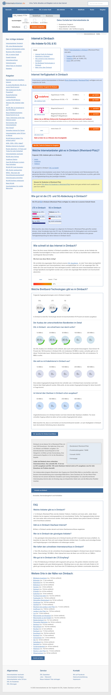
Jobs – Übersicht (45, 677)
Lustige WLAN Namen (13, 100)
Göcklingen (36, 602)
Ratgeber (9, 68)
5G (41, 202)
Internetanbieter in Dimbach (79, 50)
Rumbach (36, 635)
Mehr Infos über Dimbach (43, 67)
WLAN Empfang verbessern (15, 180)
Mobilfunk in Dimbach (42, 56)
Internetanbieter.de (89, 34)
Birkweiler (36, 580)
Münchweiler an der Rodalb (42, 618)
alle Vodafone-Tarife (39, 101)
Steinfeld (36, 644)
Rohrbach (36, 631)
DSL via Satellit (54, 168)
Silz (34, 640)
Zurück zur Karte (38, 658)
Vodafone (69, 58)
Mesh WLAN (10, 183)
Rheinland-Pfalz (83, 80)
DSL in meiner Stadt (12, 54)
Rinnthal (36, 629)
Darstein (36, 587)
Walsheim (36, 649)
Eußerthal (36, 594)
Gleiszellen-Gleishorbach (41, 600)
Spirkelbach (37, 642)
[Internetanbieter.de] (14, 3)
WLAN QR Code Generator (14, 167)
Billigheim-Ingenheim (40, 578)
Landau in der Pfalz (39, 611)
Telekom (69, 56)
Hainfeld (36, 604)
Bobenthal (36, 582)
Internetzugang (11, 63)
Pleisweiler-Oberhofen (40, 622)
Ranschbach (37, 627)
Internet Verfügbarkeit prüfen (15, 49)
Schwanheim (37, 638)
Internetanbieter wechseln (14, 154)
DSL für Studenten (13, 682)
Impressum (76, 679)
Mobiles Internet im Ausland (15, 146)
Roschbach (36, 633)
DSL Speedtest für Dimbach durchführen (44, 434)
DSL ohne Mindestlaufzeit (14, 46)
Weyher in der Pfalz (39, 651)
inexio (68, 61)
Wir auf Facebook (78, 675)
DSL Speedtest (45, 675)
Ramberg (36, 624)
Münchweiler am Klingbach (42, 616)
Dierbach (36, 589)
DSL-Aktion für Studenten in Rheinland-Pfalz (56, 184)
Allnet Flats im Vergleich (14, 66)
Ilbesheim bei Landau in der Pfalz (44, 607)
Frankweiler (37, 598)
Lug (34, 613)
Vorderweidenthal (39, 646)
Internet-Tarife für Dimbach (44, 54)
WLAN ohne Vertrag (12, 156)
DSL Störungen (12, 684)
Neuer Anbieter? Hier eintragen (50, 679)
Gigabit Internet (11, 57)
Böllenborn (36, 585)
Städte (98, 34)
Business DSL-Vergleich (13, 52)
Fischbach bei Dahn (39, 596)
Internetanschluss (12, 60)
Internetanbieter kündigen (15, 677)
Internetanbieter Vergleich (14, 43)
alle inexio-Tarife (38, 134)
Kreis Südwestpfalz (71, 80)
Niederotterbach (38, 620)
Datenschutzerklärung (80, 677)
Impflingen (36, 609)
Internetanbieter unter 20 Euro (16, 679)
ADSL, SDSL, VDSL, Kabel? (14, 143)
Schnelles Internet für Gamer (15, 130)
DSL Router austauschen (14, 170)
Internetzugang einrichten (14, 178)
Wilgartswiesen (38, 653)
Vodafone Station (11, 159)
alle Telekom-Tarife (39, 114)
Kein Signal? (10, 128)
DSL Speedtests (73, 263)
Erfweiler (36, 591)
